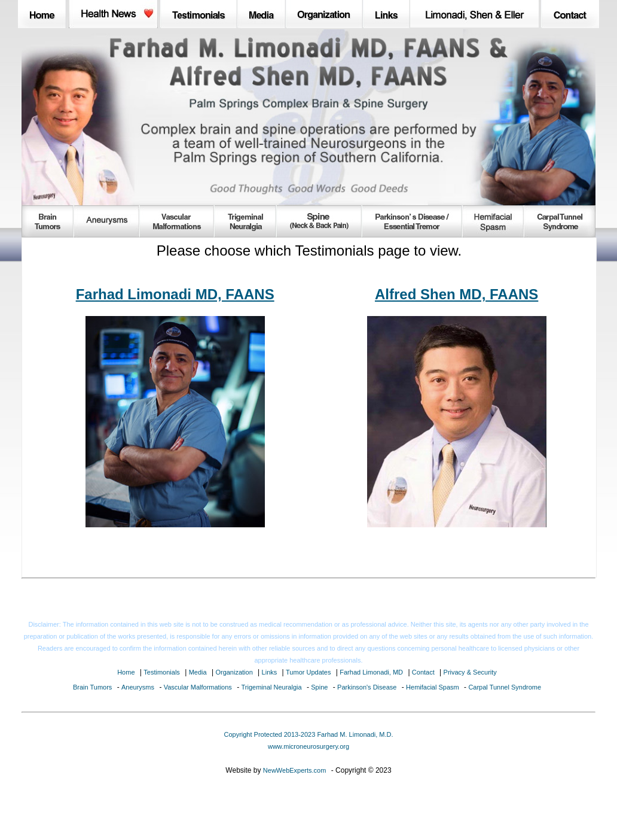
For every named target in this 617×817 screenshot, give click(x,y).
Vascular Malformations (198, 687)
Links (269, 672)
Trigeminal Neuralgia (272, 687)
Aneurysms (137, 687)
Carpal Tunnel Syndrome (504, 687)
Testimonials (161, 672)
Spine (319, 687)
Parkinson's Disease (366, 687)
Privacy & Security (470, 672)
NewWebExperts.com (294, 770)
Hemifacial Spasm (432, 687)
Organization (233, 672)
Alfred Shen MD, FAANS (456, 294)
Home (126, 672)
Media (198, 672)
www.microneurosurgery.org (308, 746)
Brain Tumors (92, 687)
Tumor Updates (308, 672)
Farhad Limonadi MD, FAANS (175, 294)
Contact (423, 672)
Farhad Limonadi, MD (371, 672)
